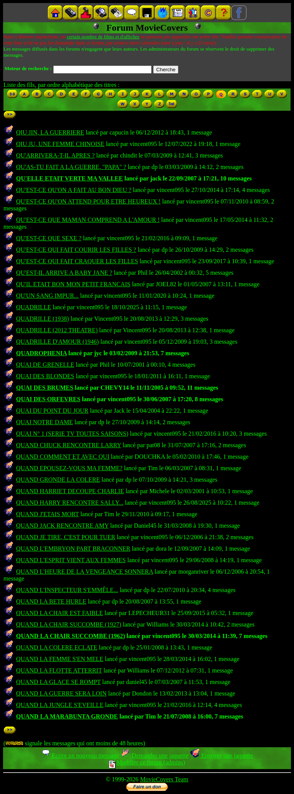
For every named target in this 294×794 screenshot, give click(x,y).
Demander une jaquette (154, 755)
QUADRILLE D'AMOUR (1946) (57, 341)
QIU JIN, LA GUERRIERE (50, 132)
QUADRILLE (33, 307)
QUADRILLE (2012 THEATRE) (57, 330)
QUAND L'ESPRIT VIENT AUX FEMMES (71, 560)
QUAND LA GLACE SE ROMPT (58, 682)
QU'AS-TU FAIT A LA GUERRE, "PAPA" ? (71, 167)
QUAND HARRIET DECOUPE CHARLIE (70, 491)
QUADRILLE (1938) (42, 318)
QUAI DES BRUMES (44, 387)
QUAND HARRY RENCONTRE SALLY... (69, 502)
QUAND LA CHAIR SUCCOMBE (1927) (68, 624)
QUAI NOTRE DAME (44, 422)
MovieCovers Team (164, 779)
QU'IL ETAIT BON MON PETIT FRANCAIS (73, 284)
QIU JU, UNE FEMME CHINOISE (60, 144)
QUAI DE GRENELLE (45, 364)
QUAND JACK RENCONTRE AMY (62, 525)
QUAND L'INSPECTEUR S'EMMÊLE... (67, 590)
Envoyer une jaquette (221, 755)
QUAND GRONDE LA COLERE (58, 479)
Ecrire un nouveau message (80, 755)
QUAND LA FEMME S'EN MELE (59, 659)
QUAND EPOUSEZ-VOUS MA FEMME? (69, 468)
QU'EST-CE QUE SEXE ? (49, 238)
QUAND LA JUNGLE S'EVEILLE (59, 705)
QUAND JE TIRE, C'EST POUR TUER (65, 537)
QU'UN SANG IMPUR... (47, 295)
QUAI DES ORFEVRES (48, 399)
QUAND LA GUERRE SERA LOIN (61, 693)
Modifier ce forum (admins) (147, 762)
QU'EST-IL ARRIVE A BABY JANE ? (64, 272)
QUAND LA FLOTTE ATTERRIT (59, 670)
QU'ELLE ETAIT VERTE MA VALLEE (69, 178)
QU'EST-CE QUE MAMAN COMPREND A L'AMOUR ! (88, 220)
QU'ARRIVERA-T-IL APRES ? (55, 155)
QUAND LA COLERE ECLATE (56, 647)
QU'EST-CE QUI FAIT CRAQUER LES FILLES (77, 261)
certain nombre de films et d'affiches (103, 36)
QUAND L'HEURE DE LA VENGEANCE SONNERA (84, 571)
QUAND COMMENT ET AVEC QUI (62, 456)
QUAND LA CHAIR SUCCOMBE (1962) (70, 636)
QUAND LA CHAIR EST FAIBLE (59, 613)
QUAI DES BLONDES (45, 376)
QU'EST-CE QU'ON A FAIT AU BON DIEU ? (73, 190)
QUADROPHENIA (41, 353)
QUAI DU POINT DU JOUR (52, 410)
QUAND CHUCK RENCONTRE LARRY (68, 445)
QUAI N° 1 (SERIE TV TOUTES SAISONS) (72, 433)
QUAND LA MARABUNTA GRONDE (67, 716)
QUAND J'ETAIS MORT (47, 514)
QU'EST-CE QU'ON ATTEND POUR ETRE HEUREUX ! (88, 201)
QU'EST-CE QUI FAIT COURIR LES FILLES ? (76, 249)
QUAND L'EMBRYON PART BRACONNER (73, 548)
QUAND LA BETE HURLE (51, 601)
